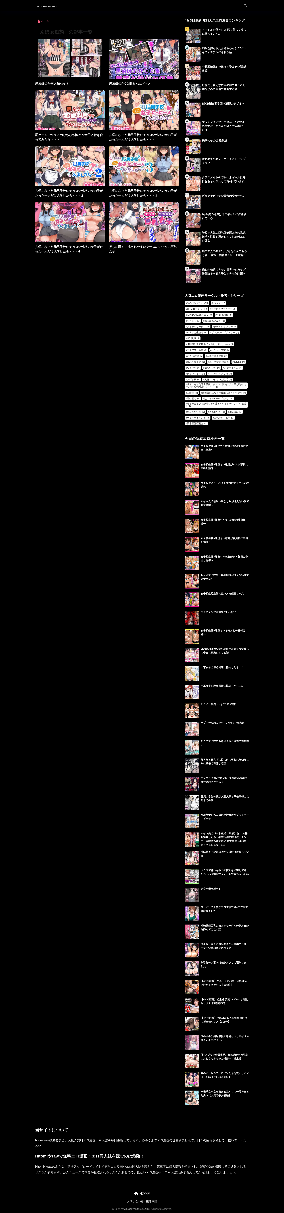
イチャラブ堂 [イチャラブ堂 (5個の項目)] (220, 350)
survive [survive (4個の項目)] (239, 361)
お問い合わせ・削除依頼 (142, 1201)
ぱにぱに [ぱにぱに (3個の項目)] (235, 411)
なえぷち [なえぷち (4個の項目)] (193, 367)
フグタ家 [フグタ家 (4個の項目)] (193, 379)
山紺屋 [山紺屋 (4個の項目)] (192, 392)
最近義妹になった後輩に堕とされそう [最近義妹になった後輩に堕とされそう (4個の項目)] (224, 392)
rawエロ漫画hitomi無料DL (60, 5)
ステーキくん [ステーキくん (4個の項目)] (233, 367)
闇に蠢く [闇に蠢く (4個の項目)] (193, 398)
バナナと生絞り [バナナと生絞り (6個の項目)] (197, 332)
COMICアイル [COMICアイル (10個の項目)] (197, 309)
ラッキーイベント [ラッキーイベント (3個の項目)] (198, 417)
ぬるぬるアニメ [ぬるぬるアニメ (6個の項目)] (214, 320)
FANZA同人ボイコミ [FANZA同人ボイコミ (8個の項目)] (199, 314)
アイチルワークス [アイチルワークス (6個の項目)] (198, 326)
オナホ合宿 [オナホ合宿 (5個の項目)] (194, 356)
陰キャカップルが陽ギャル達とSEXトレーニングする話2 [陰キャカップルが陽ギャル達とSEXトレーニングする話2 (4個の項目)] (216, 404)
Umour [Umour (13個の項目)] (219, 303)
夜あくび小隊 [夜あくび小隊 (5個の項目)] (196, 361)
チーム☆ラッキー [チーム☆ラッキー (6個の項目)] (225, 326)
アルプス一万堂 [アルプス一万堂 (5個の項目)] (197, 350)
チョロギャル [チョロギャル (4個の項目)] (196, 373)
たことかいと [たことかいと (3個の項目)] (196, 411)
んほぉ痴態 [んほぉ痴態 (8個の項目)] (224, 314)
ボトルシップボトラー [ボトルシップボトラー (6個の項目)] (225, 332)
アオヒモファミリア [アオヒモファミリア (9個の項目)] (223, 309)
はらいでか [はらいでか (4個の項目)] (212, 367)
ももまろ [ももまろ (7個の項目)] (193, 320)
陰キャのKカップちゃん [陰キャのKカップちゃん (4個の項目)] (218, 398)
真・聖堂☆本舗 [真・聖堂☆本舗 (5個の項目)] (219, 361)
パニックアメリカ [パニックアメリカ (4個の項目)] (220, 373)
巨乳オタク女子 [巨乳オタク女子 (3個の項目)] (224, 417)
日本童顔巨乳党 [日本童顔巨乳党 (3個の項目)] (197, 423)
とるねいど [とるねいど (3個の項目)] (217, 411)
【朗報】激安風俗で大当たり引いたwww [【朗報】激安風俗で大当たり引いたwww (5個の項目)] (210, 344)
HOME (142, 1193)
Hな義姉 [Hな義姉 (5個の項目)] (193, 338)
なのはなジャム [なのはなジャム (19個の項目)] (197, 303)
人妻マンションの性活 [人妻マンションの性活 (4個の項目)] (218, 379)
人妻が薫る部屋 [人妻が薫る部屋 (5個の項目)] (217, 356)
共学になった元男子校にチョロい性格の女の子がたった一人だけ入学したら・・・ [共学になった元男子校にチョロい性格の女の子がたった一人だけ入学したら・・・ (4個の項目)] (216, 385)
